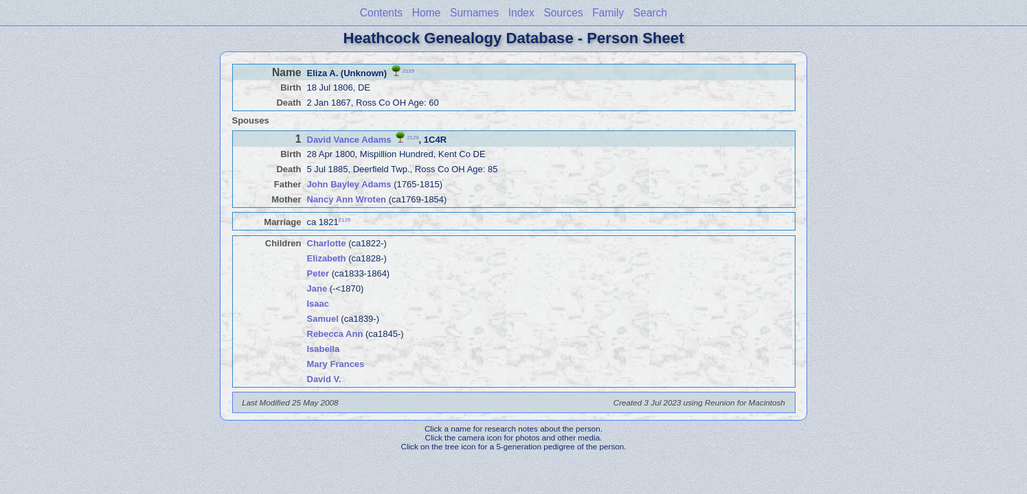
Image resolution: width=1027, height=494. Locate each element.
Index (521, 13)
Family (608, 13)
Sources (563, 13)
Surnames (474, 13)
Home (426, 13)
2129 (408, 70)
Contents (381, 13)
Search (650, 13)
